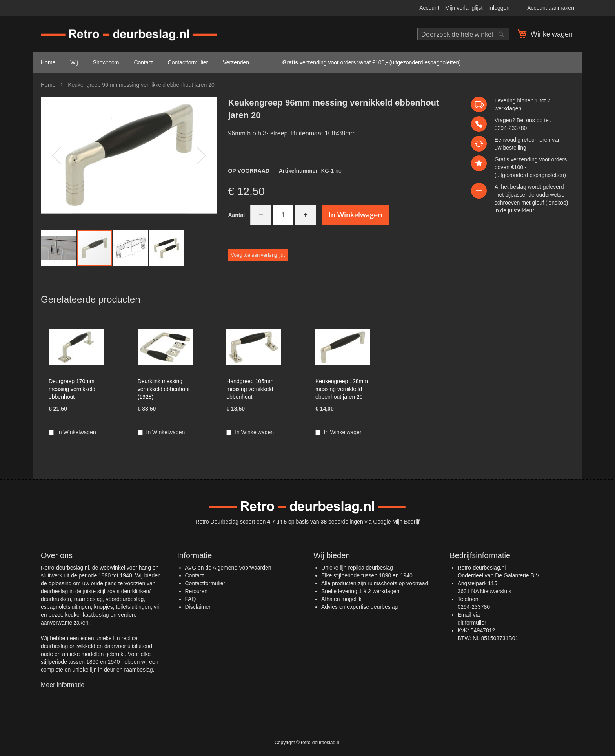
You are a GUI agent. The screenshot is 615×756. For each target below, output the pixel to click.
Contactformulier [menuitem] (188, 62)
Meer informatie (62, 684)
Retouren (196, 591)
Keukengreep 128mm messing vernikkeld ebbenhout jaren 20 (341, 389)
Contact (194, 575)
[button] (59, 248)
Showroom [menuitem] (106, 62)
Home (48, 85)
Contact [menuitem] (143, 62)
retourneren (536, 140)
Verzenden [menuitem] (236, 62)
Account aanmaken (550, 8)
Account (429, 8)
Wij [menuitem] (74, 62)
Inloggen (498, 8)
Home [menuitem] (48, 62)
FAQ (190, 599)
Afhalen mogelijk (341, 599)
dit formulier (472, 622)
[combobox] (463, 34)
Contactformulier (205, 583)
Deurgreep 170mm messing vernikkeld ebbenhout (72, 389)
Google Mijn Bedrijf (396, 522)
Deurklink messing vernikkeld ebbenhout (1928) (164, 389)
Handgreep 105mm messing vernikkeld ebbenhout (249, 389)
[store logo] (129, 35)
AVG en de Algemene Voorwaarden (228, 567)
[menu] (307, 62)
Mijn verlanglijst (464, 8)
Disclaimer (198, 607)
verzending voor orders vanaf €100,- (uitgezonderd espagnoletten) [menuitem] (362, 62)
